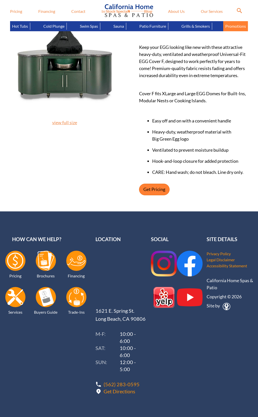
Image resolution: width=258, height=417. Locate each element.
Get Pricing (154, 189)
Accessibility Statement (227, 265)
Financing (46, 11)
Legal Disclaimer (221, 259)
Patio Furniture (152, 26)
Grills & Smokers (195, 26)
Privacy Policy (219, 253)
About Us (176, 11)
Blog (148, 11)
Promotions (235, 26)
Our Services (212, 11)
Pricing (16, 11)
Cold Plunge (53, 26)
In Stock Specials (116, 11)
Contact (78, 11)
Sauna (118, 26)
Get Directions (119, 391)
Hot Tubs (20, 26)
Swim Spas (89, 26)
